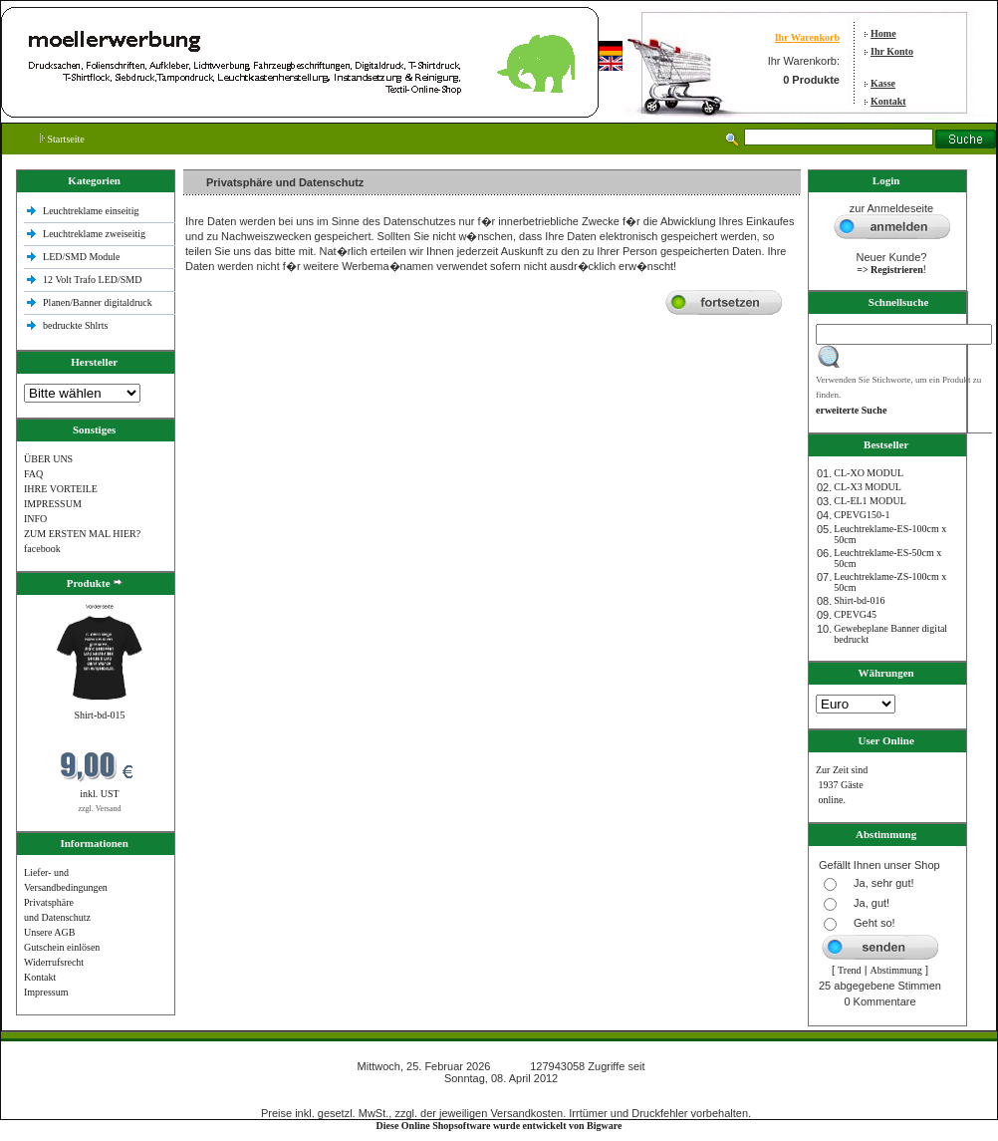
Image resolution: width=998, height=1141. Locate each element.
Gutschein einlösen (62, 947)
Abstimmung (896, 970)
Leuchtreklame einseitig (92, 210)
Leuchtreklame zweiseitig (95, 233)
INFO (35, 518)
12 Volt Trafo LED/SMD (92, 279)
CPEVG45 (855, 614)
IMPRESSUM (53, 503)
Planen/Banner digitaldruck (97, 302)
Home (883, 33)
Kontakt (888, 101)
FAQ (33, 473)
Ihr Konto (892, 51)
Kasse (883, 83)
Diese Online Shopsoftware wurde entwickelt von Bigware (499, 1125)
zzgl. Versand (100, 808)
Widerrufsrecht (54, 962)
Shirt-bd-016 (859, 600)
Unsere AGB (49, 932)
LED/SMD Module (82, 256)
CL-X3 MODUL (867, 486)
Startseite (62, 139)
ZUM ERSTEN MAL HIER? (82, 533)
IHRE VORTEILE (61, 488)
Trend (850, 970)
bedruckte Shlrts (75, 325)
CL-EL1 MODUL (870, 500)
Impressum (46, 992)
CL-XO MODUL (868, 472)
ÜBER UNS (48, 458)
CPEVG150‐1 (861, 514)
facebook (42, 548)
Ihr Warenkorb (807, 37)
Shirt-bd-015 (99, 715)
